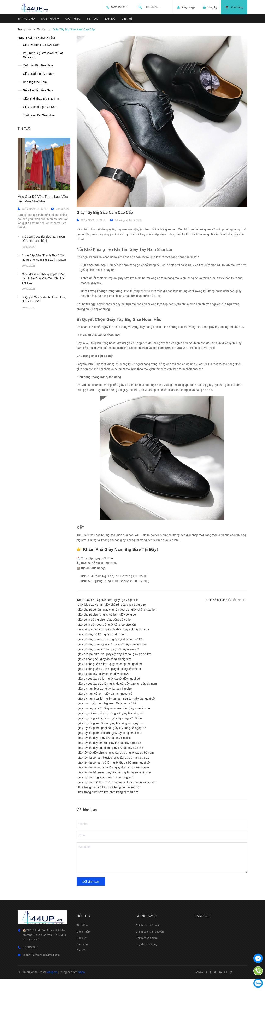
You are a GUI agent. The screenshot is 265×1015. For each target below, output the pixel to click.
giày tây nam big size (91, 777)
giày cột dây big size (136, 629)
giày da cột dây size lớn (93, 683)
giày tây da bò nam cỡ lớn (94, 762)
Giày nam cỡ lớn (126, 703)
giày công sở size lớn (122, 624)
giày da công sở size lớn (93, 669)
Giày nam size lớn (115, 708)
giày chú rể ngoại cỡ (116, 609)
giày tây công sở (109, 713)
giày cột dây (113, 629)
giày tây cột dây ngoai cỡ (125, 742)
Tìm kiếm (82, 925)
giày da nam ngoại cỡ (118, 693)
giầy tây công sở (132, 713)
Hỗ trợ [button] (83, 916)
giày (117, 600)
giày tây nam (114, 772)
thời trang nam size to (124, 792)
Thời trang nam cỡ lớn (92, 787)
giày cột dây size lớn (91, 654)
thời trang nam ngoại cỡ (123, 787)
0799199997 (118, 7)
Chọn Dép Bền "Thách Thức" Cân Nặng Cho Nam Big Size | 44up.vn (44, 257)
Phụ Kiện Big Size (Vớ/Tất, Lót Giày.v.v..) (43, 55)
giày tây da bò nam (141, 752)
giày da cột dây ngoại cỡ (124, 678)
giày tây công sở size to (127, 733)
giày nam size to (139, 708)
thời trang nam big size (141, 782)
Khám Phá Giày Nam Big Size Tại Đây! (120, 549)
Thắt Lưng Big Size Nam (39, 115)
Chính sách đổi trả (147, 937)
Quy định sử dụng (146, 944)
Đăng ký (82, 937)
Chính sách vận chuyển (150, 931)
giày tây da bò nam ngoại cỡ (131, 762)
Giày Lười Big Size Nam (38, 73)
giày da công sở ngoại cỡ (125, 664)
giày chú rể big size (133, 604)
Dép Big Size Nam (35, 82)
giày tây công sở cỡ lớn (127, 718)
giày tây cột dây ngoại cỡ (94, 747)
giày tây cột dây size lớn (127, 747)
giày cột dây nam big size (94, 639)
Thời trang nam (115, 782)
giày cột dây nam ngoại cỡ (95, 644)
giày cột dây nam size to (93, 649)
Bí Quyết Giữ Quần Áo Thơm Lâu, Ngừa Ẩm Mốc (44, 299)
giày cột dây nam (115, 634)
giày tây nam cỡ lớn (90, 782)
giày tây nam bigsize (137, 772)
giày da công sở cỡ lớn (92, 664)
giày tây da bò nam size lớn (95, 767)
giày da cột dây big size (114, 673)
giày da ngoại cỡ (144, 698)
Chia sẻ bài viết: (216, 600)
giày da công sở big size (115, 659)
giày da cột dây (87, 673)
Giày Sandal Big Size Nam (40, 107)
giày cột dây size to (118, 654)
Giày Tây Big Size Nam (38, 90)
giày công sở (127, 614)
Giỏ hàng (234, 7)
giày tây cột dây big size (115, 738)
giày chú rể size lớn (143, 609)
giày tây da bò (118, 752)
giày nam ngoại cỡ (89, 708)
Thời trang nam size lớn (93, 792)
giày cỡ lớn (110, 614)
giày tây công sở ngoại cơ (126, 723)
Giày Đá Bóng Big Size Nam (41, 44)
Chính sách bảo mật (148, 925)
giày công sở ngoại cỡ (92, 624)
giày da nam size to (118, 698)
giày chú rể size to (89, 614)
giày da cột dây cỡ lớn (92, 678)
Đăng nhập (83, 931)
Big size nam (104, 600)
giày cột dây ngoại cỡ (124, 649)
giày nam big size (103, 703)
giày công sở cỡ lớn (119, 619)
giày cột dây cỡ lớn (90, 634)
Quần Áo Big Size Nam (38, 65)
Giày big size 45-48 (90, 604)
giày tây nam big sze (120, 777)
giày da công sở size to (126, 669)
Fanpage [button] (203, 916)
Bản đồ (81, 950)
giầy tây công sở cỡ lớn (93, 723)
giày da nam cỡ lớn (90, 693)
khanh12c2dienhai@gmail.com (41, 954)
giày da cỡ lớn (142, 654)
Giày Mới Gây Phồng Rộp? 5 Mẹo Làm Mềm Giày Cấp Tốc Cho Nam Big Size (44, 278)
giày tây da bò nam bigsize (95, 757)
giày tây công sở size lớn (94, 733)
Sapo (81, 972)
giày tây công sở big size (94, 718)
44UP (90, 600)
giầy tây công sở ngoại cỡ (129, 728)
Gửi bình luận (91, 881)
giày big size (130, 600)
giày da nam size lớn (91, 698)
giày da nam (149, 683)
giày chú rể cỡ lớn (89, 609)
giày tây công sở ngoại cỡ (94, 728)
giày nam (83, 703)
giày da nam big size (118, 688)
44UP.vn (107, 558)
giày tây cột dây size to (92, 752)
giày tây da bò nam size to (132, 767)
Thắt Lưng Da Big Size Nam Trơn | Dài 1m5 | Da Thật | (44, 238)
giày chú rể (112, 604)
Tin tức (24, 128)
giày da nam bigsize (90, 688)
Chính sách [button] (146, 916)
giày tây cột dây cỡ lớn (92, 742)
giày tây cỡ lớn (87, 713)
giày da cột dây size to (124, 683)
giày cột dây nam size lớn (130, 644)
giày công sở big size (91, 619)
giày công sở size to (90, 629)
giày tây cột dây (88, 738)
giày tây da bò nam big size (131, 757)
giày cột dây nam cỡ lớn (127, 639)
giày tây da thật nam (91, 772)
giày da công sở (88, 659)
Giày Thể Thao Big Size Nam (41, 98)
